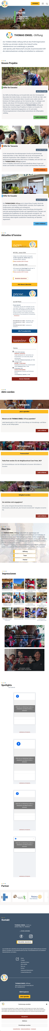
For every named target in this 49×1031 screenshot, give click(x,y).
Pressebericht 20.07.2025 (19, 325)
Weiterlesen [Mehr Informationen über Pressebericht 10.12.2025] (16, 315)
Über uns (23, 966)
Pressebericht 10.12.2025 (19, 320)
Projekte (23, 960)
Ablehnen (24, 1021)
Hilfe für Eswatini (10, 88)
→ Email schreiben (25, 931)
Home (22, 958)
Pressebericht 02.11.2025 (19, 322)
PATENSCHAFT (24, 446)
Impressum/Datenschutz (27, 970)
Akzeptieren (24, 1016)
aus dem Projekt (42, 91)
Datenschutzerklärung (25, 1029)
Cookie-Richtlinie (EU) (26, 972)
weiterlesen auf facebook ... (25, 732)
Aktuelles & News (25, 962)
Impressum (33, 1029)
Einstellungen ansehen (24, 1025)
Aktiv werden (24, 964)
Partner (5, 886)
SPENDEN (24, 405)
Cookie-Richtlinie (16, 1029)
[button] (46, 1004)
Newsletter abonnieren (21, 278)
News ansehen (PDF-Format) (21, 261)
